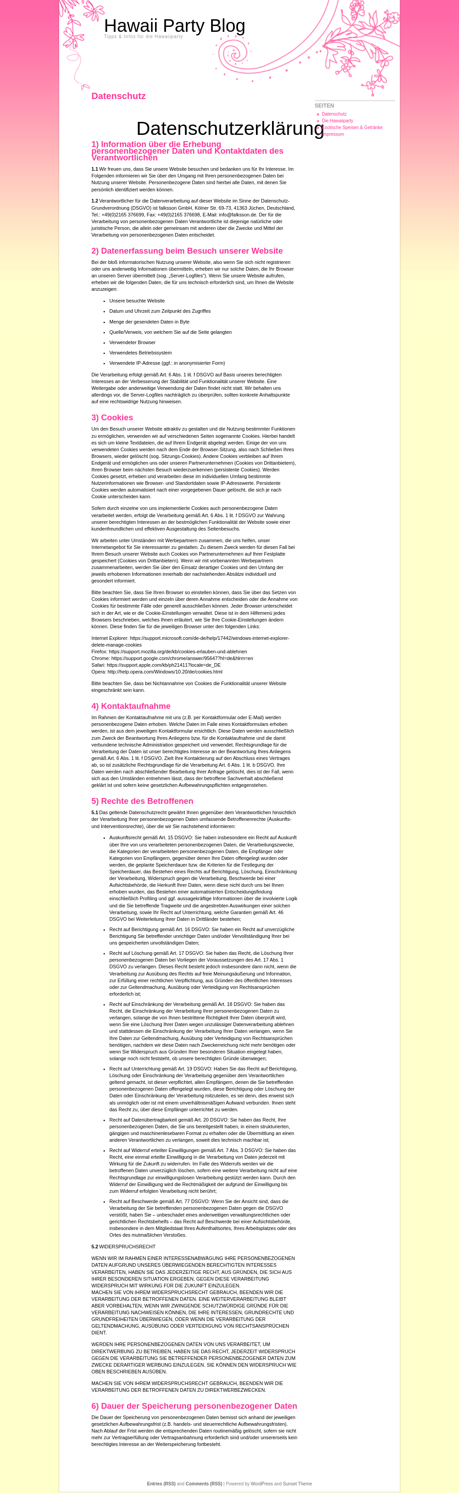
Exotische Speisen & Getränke (352, 127)
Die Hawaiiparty (337, 120)
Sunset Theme (297, 1483)
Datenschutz (334, 114)
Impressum (333, 134)
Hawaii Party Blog (175, 25)
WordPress (262, 1483)
